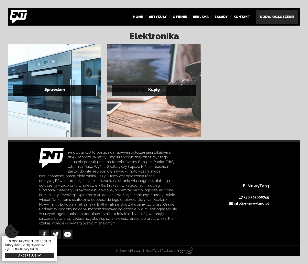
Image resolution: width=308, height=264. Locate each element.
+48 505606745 (254, 197)
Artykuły (158, 17)
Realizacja (177, 250)
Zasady (221, 17)
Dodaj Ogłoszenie (277, 17)
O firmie (180, 17)
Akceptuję (27, 255)
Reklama (201, 17)
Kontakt (242, 17)
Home (138, 17)
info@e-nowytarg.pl (249, 204)
